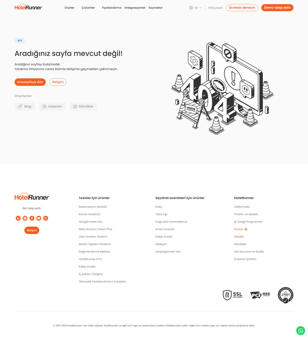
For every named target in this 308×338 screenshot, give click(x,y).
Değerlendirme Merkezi (94, 252)
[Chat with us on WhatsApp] (300, 330)
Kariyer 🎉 (241, 229)
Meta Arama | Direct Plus (95, 229)
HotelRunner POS (90, 259)
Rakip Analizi (87, 267)
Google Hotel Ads (90, 222)
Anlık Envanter (165, 229)
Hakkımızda (242, 207)
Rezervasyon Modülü (93, 207)
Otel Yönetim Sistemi (93, 237)
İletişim (32, 230)
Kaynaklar (156, 8)
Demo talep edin (277, 7)
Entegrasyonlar (135, 8)
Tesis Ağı (161, 214)
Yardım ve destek (246, 214)
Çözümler (88, 8)
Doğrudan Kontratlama (171, 222)
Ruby (158, 207)
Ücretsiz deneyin (242, 7)
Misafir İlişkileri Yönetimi (95, 244)
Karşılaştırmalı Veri (168, 252)
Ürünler (70, 8)
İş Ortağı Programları (248, 222)
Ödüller (239, 237)
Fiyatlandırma (111, 8)
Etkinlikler (240, 244)
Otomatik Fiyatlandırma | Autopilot (102, 281)
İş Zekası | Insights (91, 274)
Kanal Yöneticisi (89, 214)
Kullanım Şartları (245, 259)
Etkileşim (161, 244)
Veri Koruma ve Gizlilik (249, 252)
